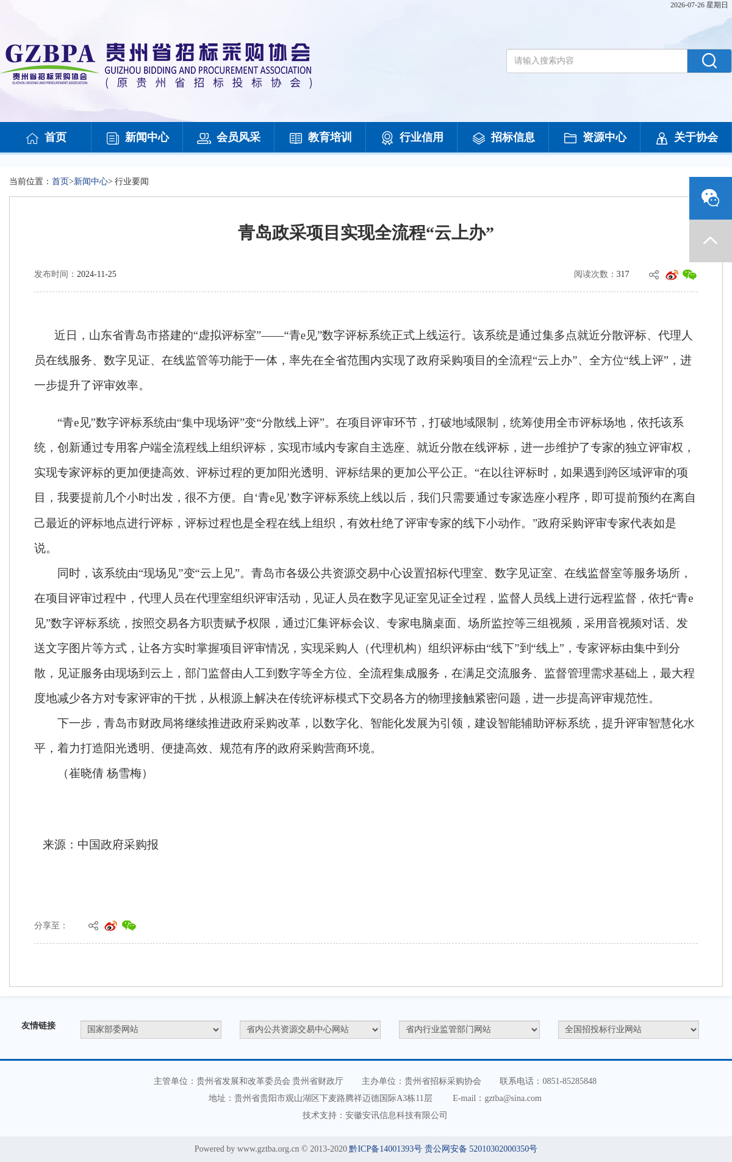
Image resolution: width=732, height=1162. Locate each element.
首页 (45, 138)
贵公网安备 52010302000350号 (481, 1148)
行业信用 (411, 138)
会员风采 (228, 138)
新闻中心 (137, 138)
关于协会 (686, 138)
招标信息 (503, 138)
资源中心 (594, 138)
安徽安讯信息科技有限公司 (396, 1115)
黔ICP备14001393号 (385, 1148)
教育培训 (320, 138)
